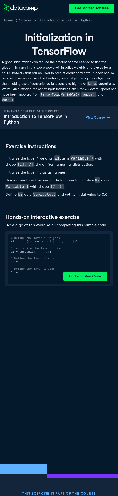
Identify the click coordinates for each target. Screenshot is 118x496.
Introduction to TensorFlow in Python (65, 20)
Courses (25, 20)
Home (8, 20)
